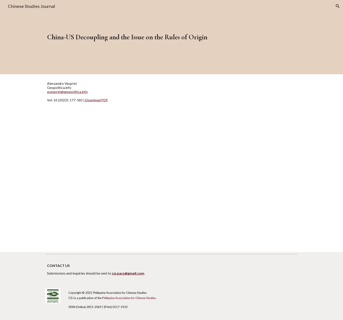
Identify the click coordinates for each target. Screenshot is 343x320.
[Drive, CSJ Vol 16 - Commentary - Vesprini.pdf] (171, 181)
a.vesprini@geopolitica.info (67, 92)
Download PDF (96, 100)
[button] (337, 6)
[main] (160, 37)
